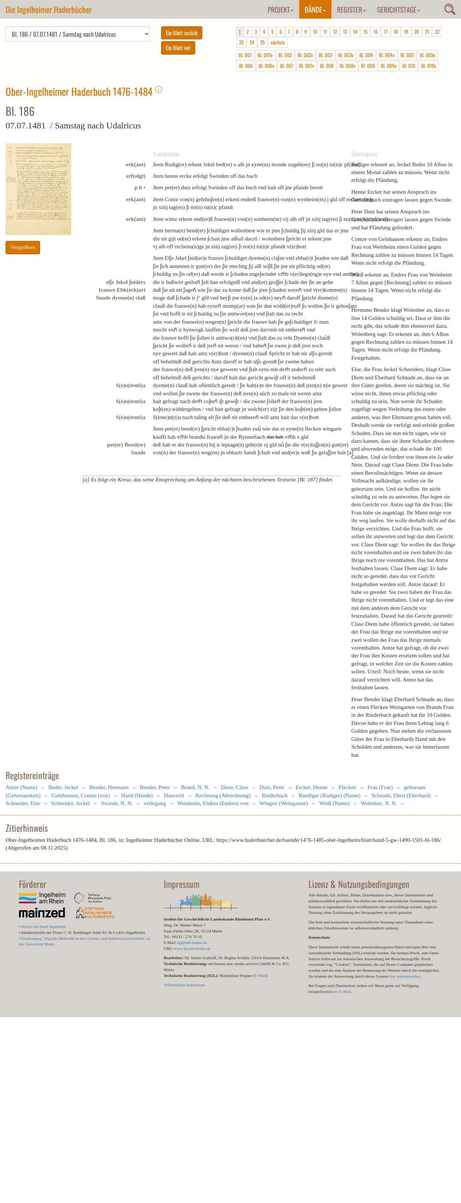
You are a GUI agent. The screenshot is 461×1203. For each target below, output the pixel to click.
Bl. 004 (366, 55)
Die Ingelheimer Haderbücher (49, 9)
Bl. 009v (388, 65)
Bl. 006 (246, 65)
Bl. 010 (408, 65)
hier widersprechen (404, 976)
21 (427, 31)
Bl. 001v (265, 55)
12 (335, 31)
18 (395, 31)
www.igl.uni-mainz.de (192, 948)
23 (241, 42)
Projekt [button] (281, 9)
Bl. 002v (305, 55)
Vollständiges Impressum (184, 985)
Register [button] (351, 9)
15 (365, 31)
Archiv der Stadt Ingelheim (43, 926)
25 (262, 42)
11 (325, 31)
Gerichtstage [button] (398, 9)
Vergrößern (22, 247)
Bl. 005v (427, 55)
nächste (278, 42)
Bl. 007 (286, 65)
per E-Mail (342, 991)
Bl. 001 (245, 55)
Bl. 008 (327, 65)
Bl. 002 (285, 55)
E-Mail (260, 975)
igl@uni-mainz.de (192, 942)
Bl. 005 (407, 55)
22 (437, 31)
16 (375, 31)
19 (406, 31)
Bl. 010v (428, 65)
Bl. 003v (345, 55)
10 (315, 31)
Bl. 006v (266, 65)
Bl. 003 (325, 55)
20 (416, 31)
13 (345, 31)
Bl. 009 (368, 65)
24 (251, 42)
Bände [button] (315, 9)
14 (355, 31)
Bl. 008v (347, 65)
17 (386, 31)
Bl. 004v (387, 55)
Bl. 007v (306, 65)
